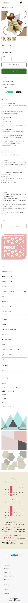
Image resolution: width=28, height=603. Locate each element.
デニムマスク (5, 301)
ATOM (7, 584)
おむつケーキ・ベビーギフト (9, 291)
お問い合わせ (7, 593)
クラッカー (4, 370)
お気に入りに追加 (14, 64)
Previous (3, 23)
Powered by (14, 600)
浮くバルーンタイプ (7, 281)
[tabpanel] (14, 247)
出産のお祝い (5, 334)
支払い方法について (8, 572)
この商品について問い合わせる (8, 84)
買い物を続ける (4, 87)
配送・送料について (8, 565)
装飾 (3, 296)
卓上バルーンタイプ (9, 7)
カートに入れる (14, 71)
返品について (4, 78)
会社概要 (3, 398)
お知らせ (3, 402)
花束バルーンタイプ (7, 276)
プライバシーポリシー (8, 579)
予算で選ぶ (4, 365)
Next (25, 23)
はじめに (3, 383)
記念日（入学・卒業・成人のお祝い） (11, 350)
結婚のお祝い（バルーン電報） (10, 329)
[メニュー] (25, 2)
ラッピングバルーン (7, 286)
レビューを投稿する (14, 226)
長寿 (3, 360)
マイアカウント (7, 590)
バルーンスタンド (6, 311)
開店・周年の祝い (6, 339)
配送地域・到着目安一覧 (7, 391)
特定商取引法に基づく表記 (7, 81)
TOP (3, 7)
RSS (4, 584)
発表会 (3, 345)
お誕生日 (4, 324)
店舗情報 (3, 395)
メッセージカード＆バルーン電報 (9, 387)
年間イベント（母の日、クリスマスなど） (12, 355)
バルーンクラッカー (7, 306)
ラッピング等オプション (7, 406)
